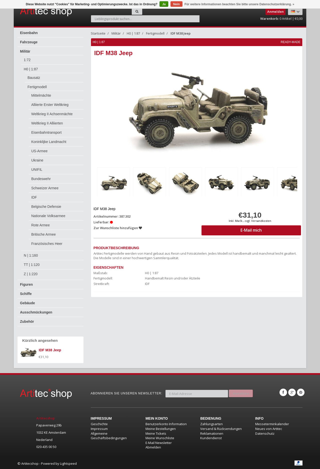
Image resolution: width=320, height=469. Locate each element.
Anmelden (240, 392)
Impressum (99, 428)
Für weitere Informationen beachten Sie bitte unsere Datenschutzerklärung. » (239, 4)
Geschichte (99, 424)
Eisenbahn (29, 33)
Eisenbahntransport (46, 132)
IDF (34, 197)
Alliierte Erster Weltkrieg (49, 105)
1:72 (27, 60)
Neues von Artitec (268, 428)
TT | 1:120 (32, 265)
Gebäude (27, 303)
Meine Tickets (156, 433)
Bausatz (34, 78)
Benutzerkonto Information (166, 424)
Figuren (26, 284)
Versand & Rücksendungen (221, 428)
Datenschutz (264, 433)
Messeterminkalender (272, 424)
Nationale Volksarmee (48, 216)
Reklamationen (211, 433)
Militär (25, 51)
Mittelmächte (41, 95)
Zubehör (27, 322)
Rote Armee (40, 225)
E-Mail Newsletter (159, 442)
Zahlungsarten (211, 424)
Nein (176, 4)
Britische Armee (43, 234)
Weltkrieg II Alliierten (47, 123)
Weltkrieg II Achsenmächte (51, 114)
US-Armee (39, 151)
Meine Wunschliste (160, 438)
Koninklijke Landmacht (48, 142)
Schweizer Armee (44, 188)
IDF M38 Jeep (180, 33)
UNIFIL (36, 170)
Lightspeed (68, 463)
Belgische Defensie (46, 207)
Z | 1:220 (31, 274)
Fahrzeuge (29, 42)
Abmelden (153, 447)
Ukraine (37, 160)
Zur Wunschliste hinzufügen (118, 227)
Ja (164, 4)
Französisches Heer (46, 244)
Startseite (98, 33)
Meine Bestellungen (161, 428)
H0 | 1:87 (31, 69)
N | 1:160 (31, 255)
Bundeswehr (41, 179)
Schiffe (26, 294)
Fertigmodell (37, 87)
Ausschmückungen (36, 312)
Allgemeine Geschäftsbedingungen (109, 435)
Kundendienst (211, 438)
